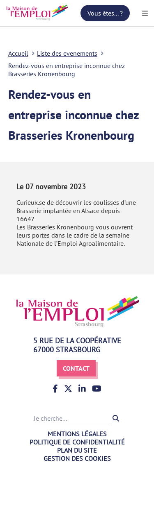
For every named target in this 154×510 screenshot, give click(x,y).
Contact (76, 368)
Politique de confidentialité (77, 442)
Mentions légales (77, 434)
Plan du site (77, 450)
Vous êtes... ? (105, 13)
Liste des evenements (67, 53)
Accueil (18, 53)
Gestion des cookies (77, 458)
